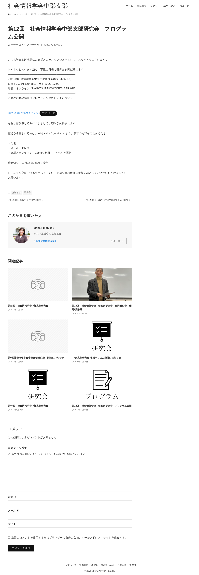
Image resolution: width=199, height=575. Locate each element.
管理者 (132, 565)
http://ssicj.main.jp (46, 242)
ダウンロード (48, 113)
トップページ (69, 565)
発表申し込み (107, 565)
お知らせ (51, 45)
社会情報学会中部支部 (38, 5)
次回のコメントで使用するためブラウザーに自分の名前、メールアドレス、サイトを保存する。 (69, 538)
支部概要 (83, 565)
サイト (12, 525)
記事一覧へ (117, 242)
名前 (12, 498)
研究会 (59, 45)
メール (13, 512)
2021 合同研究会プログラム (23, 113)
